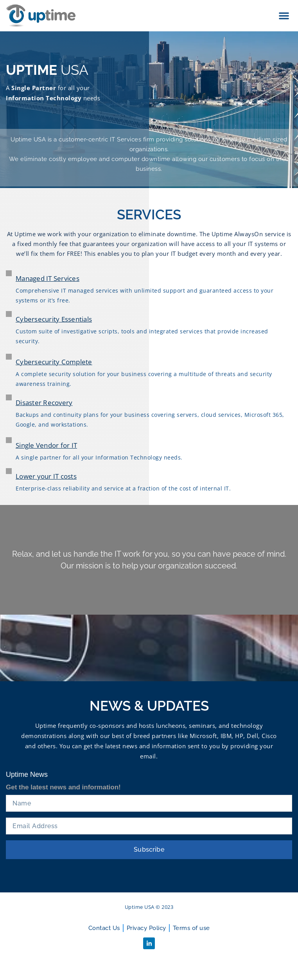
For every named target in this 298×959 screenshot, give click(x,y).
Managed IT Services (47, 278)
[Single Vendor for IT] (9, 440)
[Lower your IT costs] (9, 471)
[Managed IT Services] (9, 273)
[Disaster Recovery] (9, 397)
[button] (284, 15)
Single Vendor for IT (46, 445)
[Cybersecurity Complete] (9, 357)
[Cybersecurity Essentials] (9, 314)
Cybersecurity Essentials (54, 319)
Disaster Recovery (44, 402)
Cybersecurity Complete (54, 361)
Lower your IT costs (46, 476)
